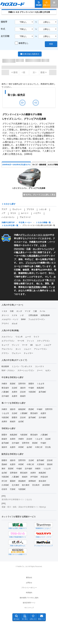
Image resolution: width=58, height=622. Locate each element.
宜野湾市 (22, 384)
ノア (3, 213)
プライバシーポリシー (29, 587)
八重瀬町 (5, 392)
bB (31, 345)
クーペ (40, 370)
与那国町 (22, 489)
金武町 (21, 421)
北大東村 (15, 485)
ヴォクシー (16, 209)
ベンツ (47, 249)
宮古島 (48, 447)
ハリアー (37, 213)
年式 (3, 29)
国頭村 (50, 464)
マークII (20, 341)
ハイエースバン (8, 217)
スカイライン (7, 337)
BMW (23, 319)
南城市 (23, 396)
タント (18, 349)
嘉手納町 (42, 392)
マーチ (25, 345)
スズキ (14, 315)
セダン (48, 370)
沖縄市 (4, 384)
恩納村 (4, 464)
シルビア (47, 345)
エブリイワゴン (8, 341)
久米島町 (5, 485)
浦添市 (23, 388)
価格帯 (4, 21)
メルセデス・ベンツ (10, 319)
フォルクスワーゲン (36, 319)
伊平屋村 (34, 477)
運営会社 (29, 577)
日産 (28, 249)
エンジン (37, 280)
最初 (14, 72)
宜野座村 (13, 473)
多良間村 (46, 485)
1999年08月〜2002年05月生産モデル (16, 165)
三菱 (35, 311)
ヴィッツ (15, 345)
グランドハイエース (30, 235)
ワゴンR (18, 337)
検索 (51, 44)
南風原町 (40, 388)
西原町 (12, 384)
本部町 (21, 447)
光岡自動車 (45, 315)
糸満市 (14, 392)
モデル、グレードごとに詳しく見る (39, 195)
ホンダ (36, 249)
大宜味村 (40, 464)
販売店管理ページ (29, 603)
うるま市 (40, 384)
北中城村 (5, 396)
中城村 (31, 388)
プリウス (30, 209)
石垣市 (4, 489)
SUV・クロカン (8, 370)
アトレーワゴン (40, 349)
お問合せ (29, 582)
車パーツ (50, 280)
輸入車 (19, 252)
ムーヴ (28, 337)
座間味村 (32, 481)
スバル (42, 311)
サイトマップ (29, 607)
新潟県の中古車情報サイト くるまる (17, 499)
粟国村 (12, 481)
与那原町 (32, 392)
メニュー (54, 3)
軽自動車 (33, 255)
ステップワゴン (43, 341)
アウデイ (5, 323)
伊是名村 (44, 477)
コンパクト (39, 366)
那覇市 (31, 384)
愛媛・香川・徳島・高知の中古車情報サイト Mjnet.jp (24, 507)
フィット (30, 341)
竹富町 (12, 489)
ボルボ (14, 323)
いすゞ (23, 315)
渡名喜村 (42, 481)
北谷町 (14, 388)
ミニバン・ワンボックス (22, 366)
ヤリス (13, 213)
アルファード (25, 217)
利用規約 (29, 592)
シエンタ (43, 209)
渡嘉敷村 (22, 481)
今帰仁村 (38, 447)
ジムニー (27, 349)
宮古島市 (36, 485)
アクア (4, 209)
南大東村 (25, 485)
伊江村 (4, 481)
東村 (3, 469)
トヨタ (44, 235)
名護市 (14, 396)
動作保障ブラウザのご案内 (29, 598)
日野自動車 (33, 315)
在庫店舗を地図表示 (29, 54)
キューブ (5, 345)
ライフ (36, 337)
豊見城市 (5, 388)
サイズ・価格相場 (39, 165)
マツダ (27, 311)
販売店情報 (34, 287)
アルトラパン (7, 349)
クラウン (5, 353)
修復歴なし (24, 43)
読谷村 (23, 392)
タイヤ (26, 280)
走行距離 (5, 36)
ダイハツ (5, 315)
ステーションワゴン (25, 370)
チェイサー (28, 353)
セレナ (38, 345)
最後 (43, 72)
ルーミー (24, 213)
